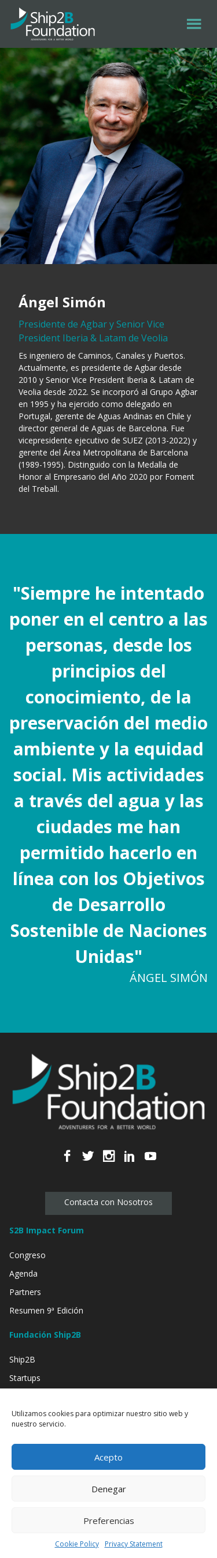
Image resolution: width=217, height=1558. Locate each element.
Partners (25, 1291)
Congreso (27, 1255)
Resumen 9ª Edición (46, 1310)
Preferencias (108, 1520)
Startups (25, 1377)
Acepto (108, 1457)
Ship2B (22, 1359)
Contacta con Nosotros (108, 1201)
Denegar (108, 1489)
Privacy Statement (134, 1544)
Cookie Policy (77, 1544)
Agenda (23, 1273)
